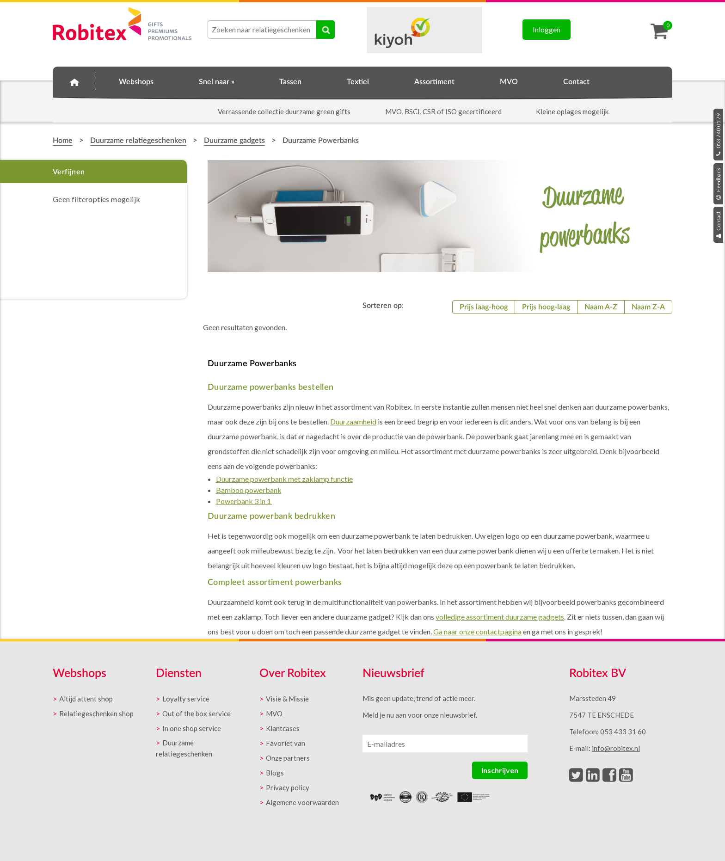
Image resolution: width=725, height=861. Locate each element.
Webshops (136, 82)
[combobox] (262, 29)
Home (74, 80)
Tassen (290, 82)
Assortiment (434, 82)
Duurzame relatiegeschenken (138, 140)
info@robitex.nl (616, 748)
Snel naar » (216, 82)
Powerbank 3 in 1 (244, 501)
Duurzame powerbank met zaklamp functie (284, 478)
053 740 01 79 (718, 134)
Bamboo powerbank (249, 490)
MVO (509, 82)
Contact (718, 224)
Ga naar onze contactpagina (477, 631)
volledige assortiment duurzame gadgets (500, 616)
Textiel (358, 82)
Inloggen (546, 29)
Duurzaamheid (353, 421)
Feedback (718, 184)
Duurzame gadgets (234, 140)
